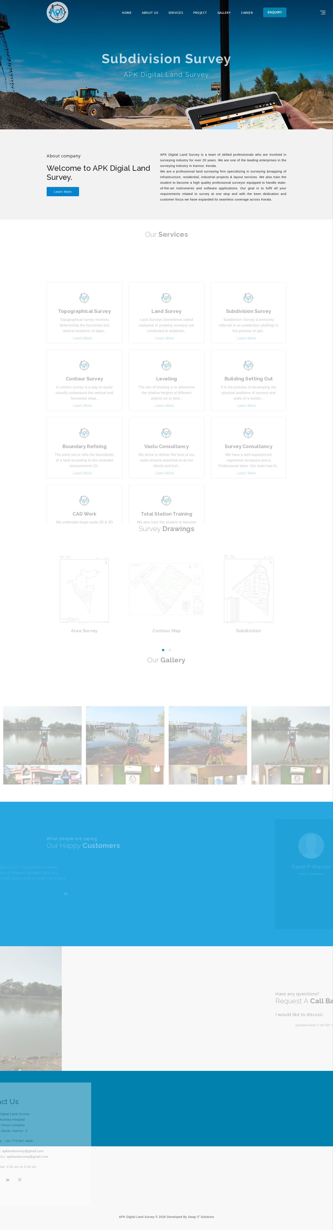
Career (247, 13)
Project (200, 13)
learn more (63, 191)
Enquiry (275, 12)
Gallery (224, 13)
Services (175, 13)
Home (127, 13)
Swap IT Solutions (201, 1217)
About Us (150, 13)
